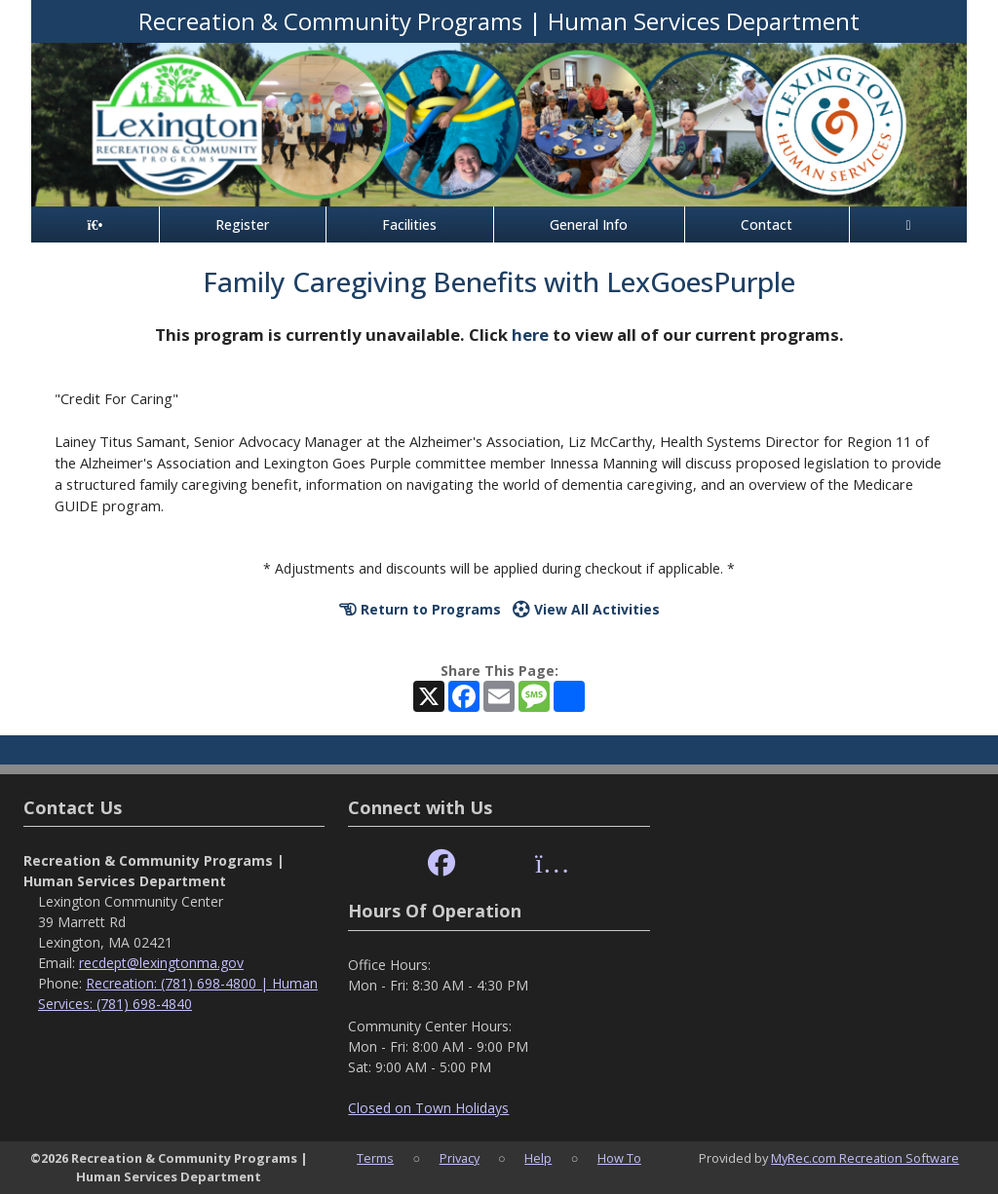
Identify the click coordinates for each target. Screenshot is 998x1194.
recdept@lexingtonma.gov (161, 962)
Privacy (460, 1158)
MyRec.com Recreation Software (865, 1158)
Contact (766, 224)
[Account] (908, 224)
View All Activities (586, 609)
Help (538, 1158)
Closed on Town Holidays (428, 1108)
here (530, 334)
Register (242, 224)
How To (619, 1158)
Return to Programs (420, 609)
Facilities (409, 224)
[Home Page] (95, 224)
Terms (375, 1158)
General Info (589, 224)
